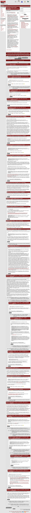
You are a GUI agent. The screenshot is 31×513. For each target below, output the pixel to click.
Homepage (14, 101)
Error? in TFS (12, 367)
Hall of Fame (2, 13)
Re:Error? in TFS (12, 389)
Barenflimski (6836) (10, 193)
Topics (1, 10)
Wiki (1, 27)
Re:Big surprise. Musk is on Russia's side (16, 415)
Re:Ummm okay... (12, 243)
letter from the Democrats (24, 25)
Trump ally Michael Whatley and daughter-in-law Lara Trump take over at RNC (19, 477)
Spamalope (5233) (9, 277)
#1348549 (24, 199)
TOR (1, 30)
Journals (16, 511)
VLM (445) (8, 117)
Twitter (2, 26)
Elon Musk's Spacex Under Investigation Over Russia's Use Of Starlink (12, 8)
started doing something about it (13, 394)
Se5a (15, 349)
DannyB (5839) (9, 199)
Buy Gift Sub (2, 15)
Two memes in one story (14, 116)
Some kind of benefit (14, 182)
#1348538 (23, 183)
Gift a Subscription (25, 18)
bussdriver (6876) (10, 136)
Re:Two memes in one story (13, 135)
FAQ (13, 511)
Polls (1, 12)
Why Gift (25, 19)
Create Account (3, 16)
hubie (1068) (19, 52)
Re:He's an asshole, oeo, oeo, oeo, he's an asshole (19, 72)
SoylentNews (3, 2)
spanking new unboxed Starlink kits (12, 174)
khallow (18, 315)
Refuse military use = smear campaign (17, 275)
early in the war (15, 46)
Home (10, 511)
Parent (11, 96)
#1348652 (25, 353)
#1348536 (25, 136)
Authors (2, 11)
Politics (2, 5)
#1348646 (25, 390)
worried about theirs (19, 382)
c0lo (15, 298)
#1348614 (24, 417)
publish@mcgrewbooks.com (16, 100)
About (1, 8)
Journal (11, 92)
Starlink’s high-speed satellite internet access (12, 25)
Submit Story (27, 511)
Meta (1, 22)
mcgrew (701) (10, 100)
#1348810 (11, 101)
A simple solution (13, 198)
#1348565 (26, 207)
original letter (14, 334)
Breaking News (3, 20)
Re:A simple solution (12, 206)
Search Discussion (26, 55)
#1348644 (24, 156)
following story (23, 22)
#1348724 (25, 491)
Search (22, 511)
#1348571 (24, 277)
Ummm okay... (12, 220)
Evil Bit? (10, 202)
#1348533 (22, 117)
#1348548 (26, 193)
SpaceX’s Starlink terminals (24, 23)
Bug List (2, 29)
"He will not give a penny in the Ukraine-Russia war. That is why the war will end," (19, 483)
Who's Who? (2, 28)
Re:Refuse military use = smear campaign (18, 297)
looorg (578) (8, 183)
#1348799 (25, 304)
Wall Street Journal (23, 26)
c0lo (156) (9, 156)
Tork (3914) (10, 109)
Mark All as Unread (18, 58)
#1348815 (25, 109)
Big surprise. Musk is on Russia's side (17, 402)
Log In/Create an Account (11, 55)
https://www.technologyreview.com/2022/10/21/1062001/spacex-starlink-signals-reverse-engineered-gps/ (17, 213)
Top (16, 55)
